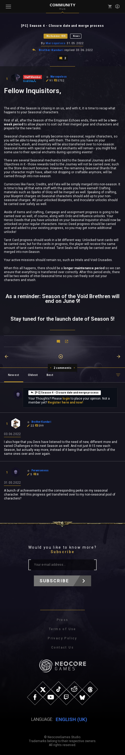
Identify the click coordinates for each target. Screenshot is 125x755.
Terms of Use (62, 629)
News (76, 36)
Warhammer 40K (56, 36)
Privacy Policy (62, 638)
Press (63, 620)
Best (49, 375)
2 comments (63, 368)
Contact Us (62, 647)
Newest (13, 375)
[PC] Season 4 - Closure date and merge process (64, 392)
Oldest (33, 375)
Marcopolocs (56, 43)
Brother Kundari (51, 50)
